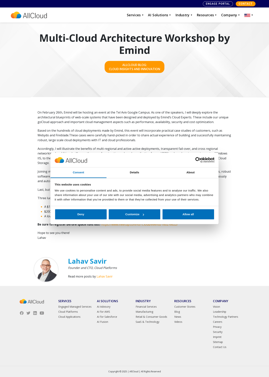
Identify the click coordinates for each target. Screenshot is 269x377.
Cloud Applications (69, 316)
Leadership (219, 311)
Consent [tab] (78, 172)
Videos (178, 322)
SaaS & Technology (147, 322)
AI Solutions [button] (160, 14)
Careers (217, 322)
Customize (134, 214)
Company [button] (231, 14)
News (177, 316)
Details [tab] (134, 172)
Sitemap (218, 342)
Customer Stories (184, 306)
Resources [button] (207, 14)
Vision (216, 306)
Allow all (188, 214)
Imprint (217, 337)
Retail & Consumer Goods (151, 316)
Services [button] (135, 14)
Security (217, 332)
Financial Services (146, 306)
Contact (246, 3)
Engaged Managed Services (75, 306)
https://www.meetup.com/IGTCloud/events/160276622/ (139, 224)
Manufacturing (144, 311)
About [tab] (190, 172)
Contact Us (219, 347)
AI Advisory (103, 306)
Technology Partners (225, 316)
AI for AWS (103, 311)
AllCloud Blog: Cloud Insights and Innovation (134, 67)
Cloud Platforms (68, 311)
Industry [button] (184, 14)
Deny (80, 214)
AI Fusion (102, 322)
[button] (249, 14)
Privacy (217, 327)
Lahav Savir (105, 276)
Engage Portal (218, 3)
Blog (177, 311)
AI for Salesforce (107, 316)
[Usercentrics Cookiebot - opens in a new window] (198, 160)
